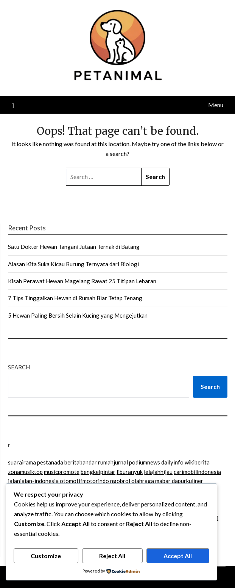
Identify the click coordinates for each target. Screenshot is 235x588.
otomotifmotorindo (84, 480)
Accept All (177, 555)
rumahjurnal (113, 462)
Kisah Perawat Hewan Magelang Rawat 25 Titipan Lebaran (82, 281)
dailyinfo (172, 462)
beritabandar (80, 462)
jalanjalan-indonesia (33, 480)
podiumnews (144, 462)
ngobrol (120, 480)
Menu (215, 104)
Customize (46, 555)
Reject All (112, 555)
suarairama (22, 462)
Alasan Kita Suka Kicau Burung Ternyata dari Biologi (73, 264)
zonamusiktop (25, 471)
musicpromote (61, 471)
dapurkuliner (187, 480)
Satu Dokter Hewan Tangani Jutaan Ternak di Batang (74, 246)
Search (19, 367)
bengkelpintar (98, 471)
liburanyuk (130, 471)
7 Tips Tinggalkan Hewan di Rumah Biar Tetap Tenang (75, 298)
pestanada (50, 462)
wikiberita (197, 462)
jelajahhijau (158, 471)
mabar (163, 480)
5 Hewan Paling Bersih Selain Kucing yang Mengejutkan (78, 315)
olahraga (142, 480)
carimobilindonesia (197, 471)
